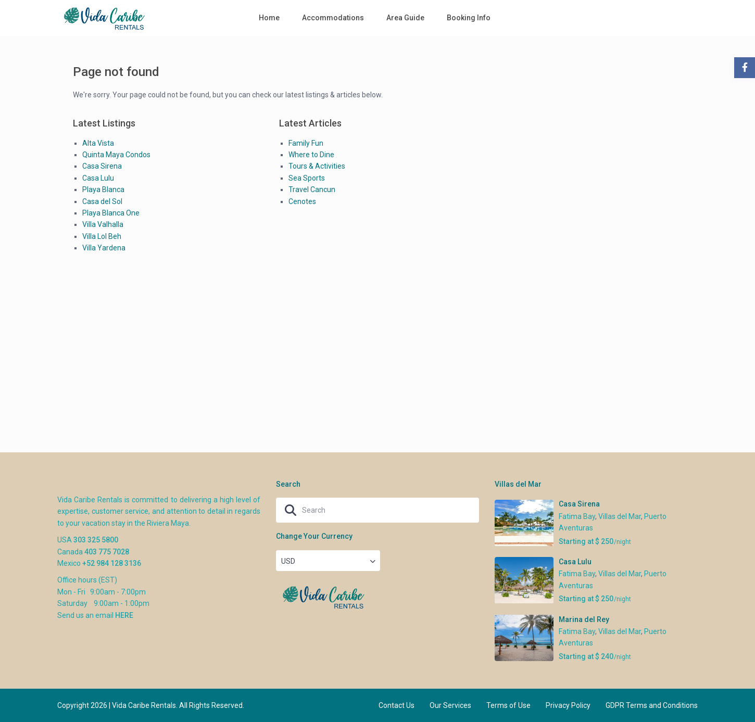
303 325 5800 (95, 540)
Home (269, 18)
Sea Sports (306, 178)
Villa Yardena (103, 248)
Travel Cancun (311, 189)
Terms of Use (508, 705)
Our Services (450, 705)
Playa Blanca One (111, 213)
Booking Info (468, 18)
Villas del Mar (619, 516)
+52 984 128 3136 (111, 563)
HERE (124, 615)
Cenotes (302, 201)
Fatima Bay (577, 516)
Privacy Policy (568, 705)
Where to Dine (311, 154)
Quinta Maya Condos (116, 154)
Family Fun (305, 143)
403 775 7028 (106, 552)
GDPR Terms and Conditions (652, 705)
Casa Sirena (102, 166)
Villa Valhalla (102, 224)
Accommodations (333, 18)
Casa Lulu (98, 178)
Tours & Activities (316, 166)
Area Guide (405, 18)
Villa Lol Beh (101, 236)
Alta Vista (98, 143)
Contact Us (396, 705)
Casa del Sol (102, 201)
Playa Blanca (103, 189)
